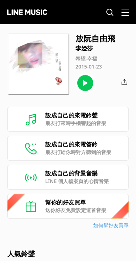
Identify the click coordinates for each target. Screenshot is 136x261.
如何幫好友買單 (111, 225)
